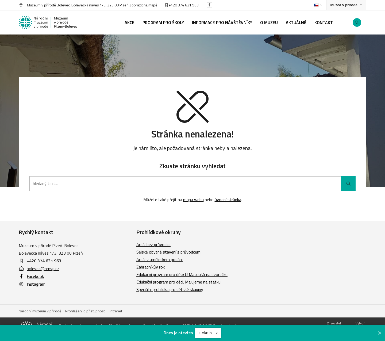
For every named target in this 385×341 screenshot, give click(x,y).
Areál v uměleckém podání (159, 259)
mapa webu (193, 199)
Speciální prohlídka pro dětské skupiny (169, 289)
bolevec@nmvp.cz (39, 268)
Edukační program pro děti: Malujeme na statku (178, 282)
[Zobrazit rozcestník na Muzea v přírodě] (346, 5)
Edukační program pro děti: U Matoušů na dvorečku (182, 274)
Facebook (31, 276)
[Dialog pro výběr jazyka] (318, 5)
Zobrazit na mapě (143, 5)
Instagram (32, 284)
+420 (171, 5)
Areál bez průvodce (153, 244)
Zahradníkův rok (150, 267)
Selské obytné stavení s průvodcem (168, 252)
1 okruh (208, 332)
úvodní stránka (228, 199)
